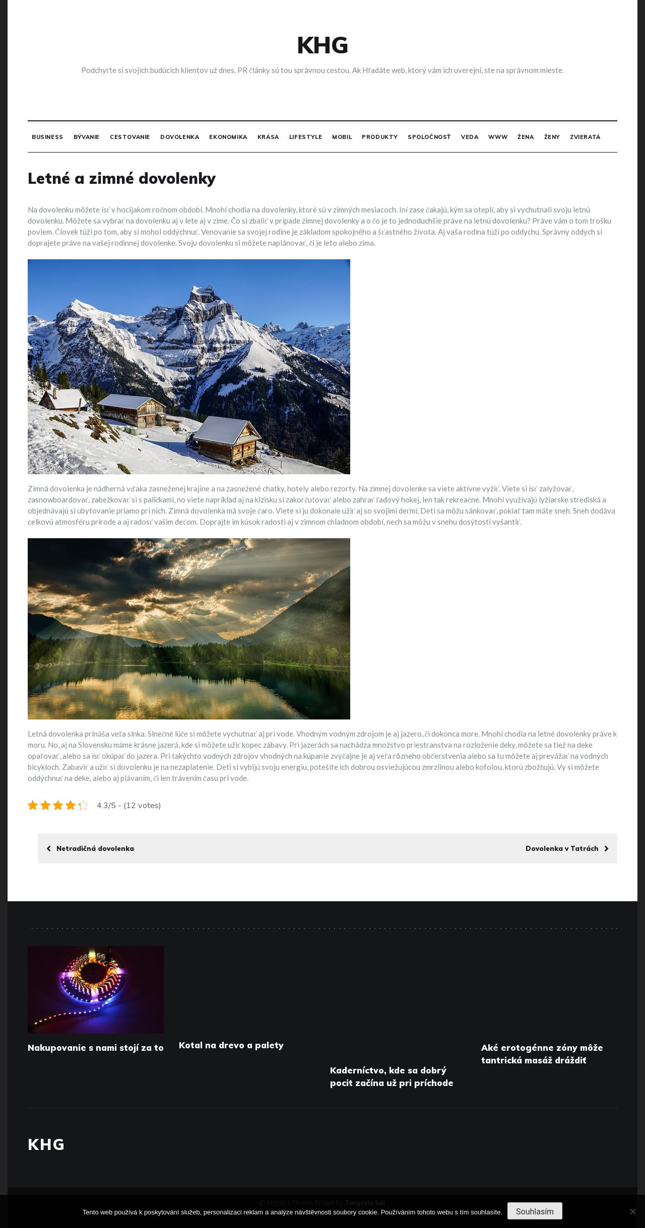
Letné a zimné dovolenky (122, 178)
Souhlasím (535, 1211)
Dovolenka (179, 136)
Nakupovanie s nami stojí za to (96, 1047)
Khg (323, 44)
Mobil (342, 136)
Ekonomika (228, 136)
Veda (469, 136)
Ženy (552, 136)
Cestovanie (130, 136)
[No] (632, 1211)
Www (497, 136)
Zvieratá (585, 136)
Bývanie (87, 136)
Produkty (380, 136)
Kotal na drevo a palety (231, 1045)
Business (47, 136)
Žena (526, 136)
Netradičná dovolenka (90, 848)
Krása (268, 136)
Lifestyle (305, 136)
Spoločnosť (429, 136)
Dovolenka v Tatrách (567, 848)
